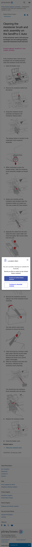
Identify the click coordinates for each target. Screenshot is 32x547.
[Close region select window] (27, 259)
